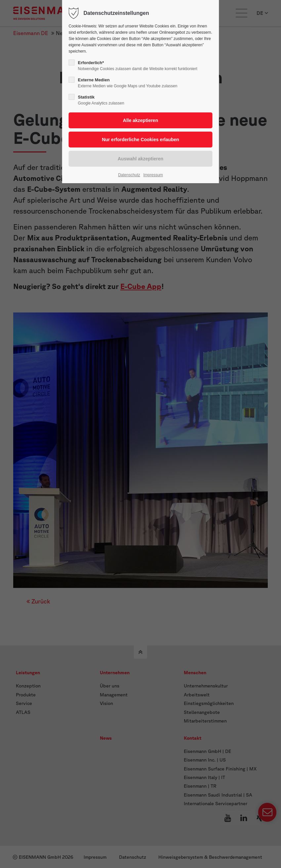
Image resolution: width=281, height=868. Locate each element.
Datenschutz (129, 175)
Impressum (153, 175)
